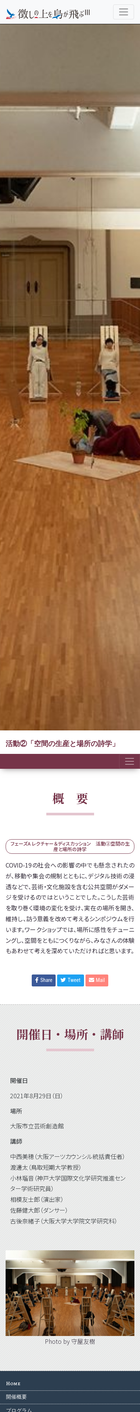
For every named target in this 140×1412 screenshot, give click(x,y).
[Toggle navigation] (123, 11)
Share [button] (43, 980)
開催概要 (16, 1396)
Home (13, 1383)
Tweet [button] (70, 980)
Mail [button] (97, 980)
